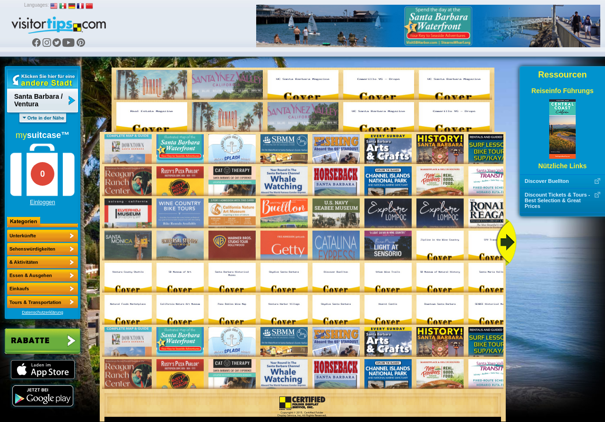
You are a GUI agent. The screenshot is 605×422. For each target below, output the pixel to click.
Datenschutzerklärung (42, 312)
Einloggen (42, 202)
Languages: (36, 5)
